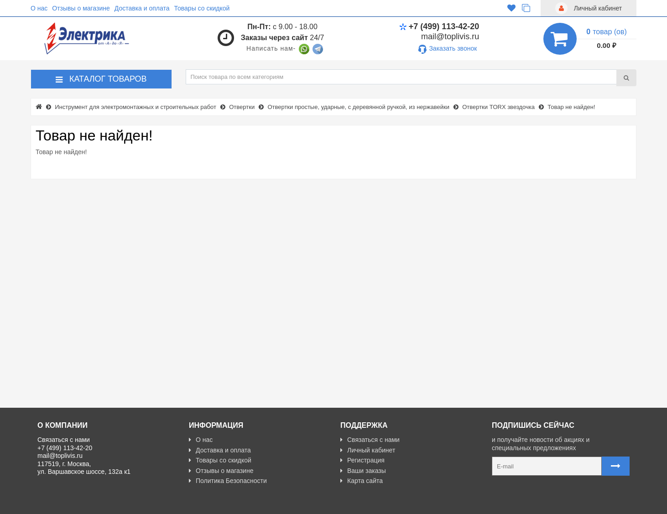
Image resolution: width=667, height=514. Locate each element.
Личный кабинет (367, 450)
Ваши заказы (363, 470)
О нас (39, 8)
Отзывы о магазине (80, 8)
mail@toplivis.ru (450, 36)
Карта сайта (361, 480)
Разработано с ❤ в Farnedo (122, 503)
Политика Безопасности (228, 480)
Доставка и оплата (142, 8)
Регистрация (362, 460)
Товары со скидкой (202, 8)
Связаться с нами (370, 439)
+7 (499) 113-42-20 (439, 26)
